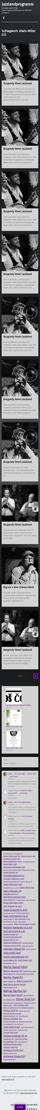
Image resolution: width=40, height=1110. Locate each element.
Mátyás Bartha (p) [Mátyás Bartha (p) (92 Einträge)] (14, 991)
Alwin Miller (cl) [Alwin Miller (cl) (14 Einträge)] (18, 853)
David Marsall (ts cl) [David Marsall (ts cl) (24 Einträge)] (10, 894)
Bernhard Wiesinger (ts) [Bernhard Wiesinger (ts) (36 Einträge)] (14, 867)
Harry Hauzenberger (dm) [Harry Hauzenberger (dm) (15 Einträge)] (10, 921)
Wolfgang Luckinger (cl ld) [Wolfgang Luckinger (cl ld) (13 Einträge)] (10, 1053)
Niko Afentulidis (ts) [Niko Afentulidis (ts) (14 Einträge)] (28, 995)
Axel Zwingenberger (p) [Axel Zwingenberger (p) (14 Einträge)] (29, 861)
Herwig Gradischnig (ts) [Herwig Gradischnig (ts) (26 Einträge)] (12, 937)
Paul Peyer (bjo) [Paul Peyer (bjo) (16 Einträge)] (7, 1005)
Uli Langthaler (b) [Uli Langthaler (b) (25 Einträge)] (10, 1042)
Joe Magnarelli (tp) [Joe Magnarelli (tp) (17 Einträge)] (27, 943)
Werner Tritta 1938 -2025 (14, 727)
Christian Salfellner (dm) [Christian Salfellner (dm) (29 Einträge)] (13, 879)
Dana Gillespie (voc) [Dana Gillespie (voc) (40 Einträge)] (12, 884)
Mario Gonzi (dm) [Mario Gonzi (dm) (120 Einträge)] (15, 967)
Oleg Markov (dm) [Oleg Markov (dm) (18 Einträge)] (9, 1000)
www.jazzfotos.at (8, 1079)
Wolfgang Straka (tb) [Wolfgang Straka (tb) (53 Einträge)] (14, 1056)
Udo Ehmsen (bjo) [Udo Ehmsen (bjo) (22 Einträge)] (21, 1039)
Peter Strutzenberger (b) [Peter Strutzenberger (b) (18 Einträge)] (11, 1008)
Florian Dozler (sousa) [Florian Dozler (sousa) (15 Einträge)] (9, 913)
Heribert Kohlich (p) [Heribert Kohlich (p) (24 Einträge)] (10, 934)
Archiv (5, 760)
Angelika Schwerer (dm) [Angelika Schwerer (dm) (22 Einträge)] (11, 859)
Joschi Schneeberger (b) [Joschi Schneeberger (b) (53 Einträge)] (15, 956)
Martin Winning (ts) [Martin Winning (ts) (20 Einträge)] (9, 981)
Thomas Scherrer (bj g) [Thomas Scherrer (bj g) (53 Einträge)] (15, 1035)
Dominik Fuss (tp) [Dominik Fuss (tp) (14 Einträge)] (20, 900)
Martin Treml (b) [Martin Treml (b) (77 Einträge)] (13, 977)
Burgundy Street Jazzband (17, 83)
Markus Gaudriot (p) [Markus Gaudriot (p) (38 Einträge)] (12, 971)
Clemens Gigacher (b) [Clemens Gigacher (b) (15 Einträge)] (26, 881)
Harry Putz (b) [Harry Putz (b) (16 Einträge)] (22, 921)
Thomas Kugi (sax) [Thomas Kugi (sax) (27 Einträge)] (10, 1032)
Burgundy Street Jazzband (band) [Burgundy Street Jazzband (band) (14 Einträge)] (12, 870)
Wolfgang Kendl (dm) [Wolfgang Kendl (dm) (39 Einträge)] (13, 1050)
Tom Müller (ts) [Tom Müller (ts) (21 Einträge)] (8, 1039)
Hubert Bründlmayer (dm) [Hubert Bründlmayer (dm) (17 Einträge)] (10, 940)
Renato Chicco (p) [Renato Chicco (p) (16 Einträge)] (24, 1011)
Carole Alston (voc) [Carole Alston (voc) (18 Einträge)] (28, 870)
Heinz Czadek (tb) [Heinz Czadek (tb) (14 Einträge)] (8, 924)
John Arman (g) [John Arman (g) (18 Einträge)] (31, 949)
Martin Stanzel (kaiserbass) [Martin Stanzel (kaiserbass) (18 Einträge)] (25, 974)
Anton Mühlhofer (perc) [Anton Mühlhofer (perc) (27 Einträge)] (12, 861)
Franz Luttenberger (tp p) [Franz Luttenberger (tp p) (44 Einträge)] (15, 916)
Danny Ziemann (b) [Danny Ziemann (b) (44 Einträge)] (12, 891)
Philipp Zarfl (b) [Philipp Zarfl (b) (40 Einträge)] (10, 1010)
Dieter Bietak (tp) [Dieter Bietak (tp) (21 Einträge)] (9, 900)
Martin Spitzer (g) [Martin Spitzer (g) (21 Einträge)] (9, 974)
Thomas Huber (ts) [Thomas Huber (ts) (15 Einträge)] (22, 1030)
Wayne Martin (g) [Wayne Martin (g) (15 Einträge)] (22, 1042)
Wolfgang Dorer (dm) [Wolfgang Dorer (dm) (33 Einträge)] (12, 1044)
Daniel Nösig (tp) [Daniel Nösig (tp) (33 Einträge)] (26, 887)
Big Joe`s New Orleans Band (18, 587)
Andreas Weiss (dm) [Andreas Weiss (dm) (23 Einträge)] (28, 856)
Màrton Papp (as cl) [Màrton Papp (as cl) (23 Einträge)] (10, 987)
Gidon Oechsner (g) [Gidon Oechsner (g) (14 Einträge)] (8, 919)
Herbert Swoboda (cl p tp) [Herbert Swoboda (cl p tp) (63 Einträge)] (17, 927)
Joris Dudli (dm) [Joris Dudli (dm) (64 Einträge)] (12, 952)
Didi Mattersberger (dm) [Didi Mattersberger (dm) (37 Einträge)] (14, 897)
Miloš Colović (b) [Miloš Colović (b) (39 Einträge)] (24, 981)
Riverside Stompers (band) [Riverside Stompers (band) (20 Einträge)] (12, 1014)
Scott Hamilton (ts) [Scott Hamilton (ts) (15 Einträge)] (8, 1024)
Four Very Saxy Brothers (23, 802)
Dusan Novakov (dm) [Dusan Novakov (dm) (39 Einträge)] (13, 903)
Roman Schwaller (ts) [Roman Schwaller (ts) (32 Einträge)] (12, 1019)
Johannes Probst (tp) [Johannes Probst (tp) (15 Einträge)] (27, 946)
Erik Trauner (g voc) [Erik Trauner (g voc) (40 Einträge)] (12, 906)
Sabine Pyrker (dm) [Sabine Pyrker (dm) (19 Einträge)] (25, 1021)
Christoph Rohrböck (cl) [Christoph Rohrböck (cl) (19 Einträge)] (11, 881)
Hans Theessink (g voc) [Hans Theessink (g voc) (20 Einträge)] (22, 919)
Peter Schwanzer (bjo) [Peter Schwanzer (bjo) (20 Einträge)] (20, 1005)
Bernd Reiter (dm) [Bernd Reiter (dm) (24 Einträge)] (10, 864)
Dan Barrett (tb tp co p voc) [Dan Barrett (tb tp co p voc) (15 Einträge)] (10, 888)
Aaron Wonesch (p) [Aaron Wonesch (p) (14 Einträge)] (8, 853)
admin (10, 774)
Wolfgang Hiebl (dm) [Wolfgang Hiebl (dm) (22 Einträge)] (10, 1047)
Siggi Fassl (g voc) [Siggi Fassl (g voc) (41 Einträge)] (11, 1027)
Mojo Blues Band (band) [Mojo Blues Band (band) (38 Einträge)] (14, 984)
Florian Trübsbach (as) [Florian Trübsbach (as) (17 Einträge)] (23, 913)
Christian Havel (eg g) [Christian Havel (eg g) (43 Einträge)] (13, 875)
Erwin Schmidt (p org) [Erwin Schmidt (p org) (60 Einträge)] (15, 909)
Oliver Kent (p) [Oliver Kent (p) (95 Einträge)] (25, 999)
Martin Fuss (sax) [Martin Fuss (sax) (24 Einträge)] (29, 971)
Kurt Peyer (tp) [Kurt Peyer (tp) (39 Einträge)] (25, 960)
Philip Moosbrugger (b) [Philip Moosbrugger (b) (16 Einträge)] (27, 1008)
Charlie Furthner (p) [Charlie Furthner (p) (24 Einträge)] (10, 873)
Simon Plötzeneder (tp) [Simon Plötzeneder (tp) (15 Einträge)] (27, 1027)
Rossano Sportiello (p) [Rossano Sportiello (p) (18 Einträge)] (10, 1021)
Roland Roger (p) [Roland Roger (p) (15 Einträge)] (23, 1016)
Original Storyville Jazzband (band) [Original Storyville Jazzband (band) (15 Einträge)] (13, 1003)
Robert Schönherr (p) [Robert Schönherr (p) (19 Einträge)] (10, 1016)
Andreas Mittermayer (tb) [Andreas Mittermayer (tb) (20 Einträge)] (11, 856)
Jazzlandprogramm (18, 4)
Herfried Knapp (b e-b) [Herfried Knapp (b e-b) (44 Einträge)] (14, 931)
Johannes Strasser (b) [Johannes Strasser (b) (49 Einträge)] (14, 949)
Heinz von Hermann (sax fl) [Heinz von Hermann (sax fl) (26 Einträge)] (24, 924)
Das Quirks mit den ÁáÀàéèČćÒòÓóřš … (19, 705)
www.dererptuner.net (28, 1093)
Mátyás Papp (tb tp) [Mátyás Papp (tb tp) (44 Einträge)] (13, 995)
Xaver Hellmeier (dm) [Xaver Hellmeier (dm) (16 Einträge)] (9, 1059)
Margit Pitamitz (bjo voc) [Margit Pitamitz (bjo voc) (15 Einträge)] (10, 963)
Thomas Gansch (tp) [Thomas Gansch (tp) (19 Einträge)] (10, 1030)
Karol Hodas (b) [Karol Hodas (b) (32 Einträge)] (10, 960)
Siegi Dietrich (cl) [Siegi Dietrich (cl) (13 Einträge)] (18, 1024)
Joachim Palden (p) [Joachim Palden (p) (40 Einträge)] (12, 942)
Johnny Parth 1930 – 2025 (14, 748)
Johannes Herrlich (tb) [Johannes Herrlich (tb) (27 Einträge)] (12, 946)
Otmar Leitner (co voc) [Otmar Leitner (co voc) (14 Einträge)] (30, 1003)
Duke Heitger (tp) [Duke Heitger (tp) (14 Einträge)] (30, 900)
